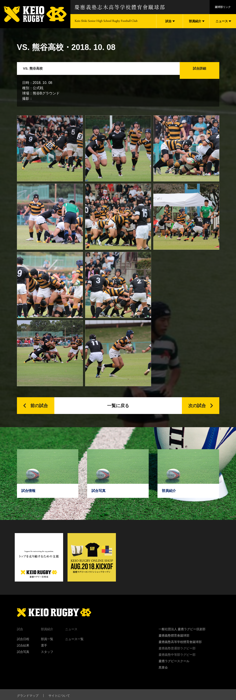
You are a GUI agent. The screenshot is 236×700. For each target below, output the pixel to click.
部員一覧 (47, 643)
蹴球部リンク (223, 7)
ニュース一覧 (74, 643)
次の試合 (197, 409)
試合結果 (23, 649)
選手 (44, 649)
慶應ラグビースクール (174, 665)
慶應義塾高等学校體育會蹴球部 (180, 646)
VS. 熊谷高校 (36, 70)
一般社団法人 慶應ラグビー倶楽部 (182, 633)
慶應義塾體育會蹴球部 (174, 639)
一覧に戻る (118, 409)
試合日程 (23, 643)
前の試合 (39, 409)
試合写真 (23, 656)
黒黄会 (163, 671)
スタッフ (47, 656)
